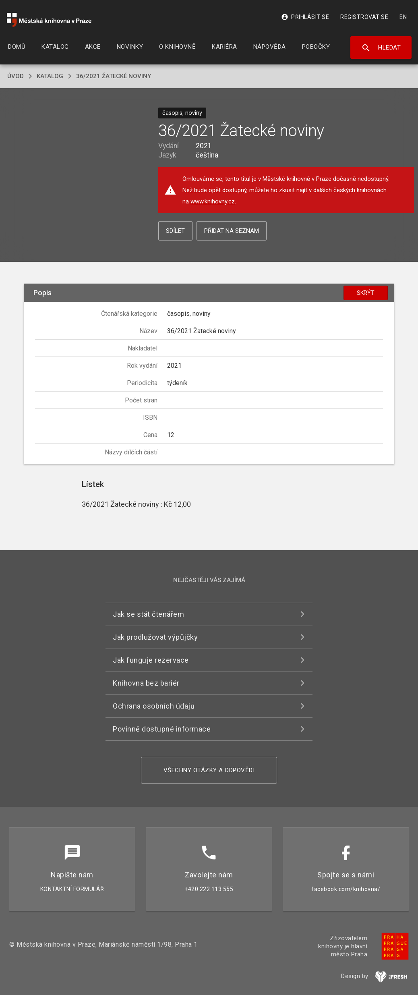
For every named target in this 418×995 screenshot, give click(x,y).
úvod (15, 76)
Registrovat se (364, 17)
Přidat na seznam (231, 230)
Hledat (381, 48)
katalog (50, 76)
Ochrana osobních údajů (154, 706)
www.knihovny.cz (212, 201)
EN (403, 17)
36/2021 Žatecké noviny (113, 76)
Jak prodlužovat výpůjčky (155, 637)
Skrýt (366, 293)
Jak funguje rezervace (151, 660)
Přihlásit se (305, 17)
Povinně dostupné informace (162, 729)
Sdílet (175, 230)
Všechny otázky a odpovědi (209, 770)
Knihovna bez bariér (146, 683)
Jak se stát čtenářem (148, 614)
